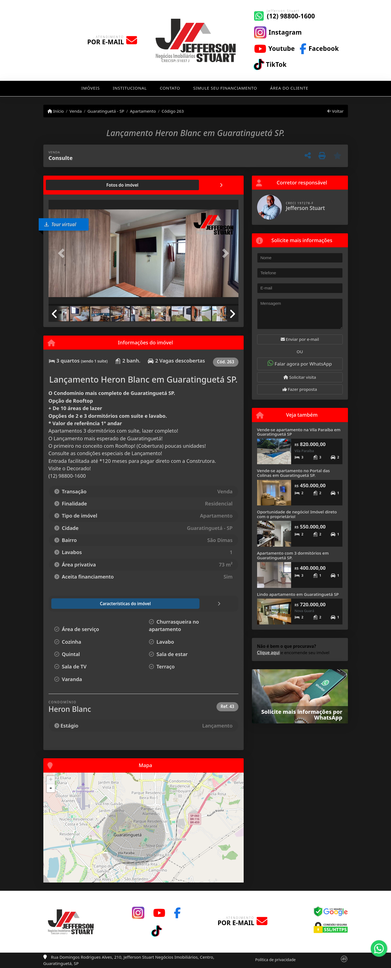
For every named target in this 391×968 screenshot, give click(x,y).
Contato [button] (170, 88)
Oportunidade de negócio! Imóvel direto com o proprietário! (297, 514)
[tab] (66, 185)
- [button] (51, 788)
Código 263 (173, 111)
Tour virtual (60, 224)
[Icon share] (278, 32)
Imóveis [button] (90, 88)
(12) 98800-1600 (291, 16)
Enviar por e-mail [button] (300, 339)
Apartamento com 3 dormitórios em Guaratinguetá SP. (293, 555)
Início (55, 111)
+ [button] (50, 780)
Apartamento (143, 111)
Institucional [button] (130, 88)
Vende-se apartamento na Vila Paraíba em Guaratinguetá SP (299, 432)
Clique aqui (268, 652)
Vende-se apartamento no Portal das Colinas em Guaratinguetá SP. (293, 473)
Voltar (335, 111)
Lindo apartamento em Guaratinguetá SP (298, 594)
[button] (63, 253)
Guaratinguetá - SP (106, 111)
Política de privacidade (275, 959)
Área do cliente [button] (289, 88)
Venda (75, 111)
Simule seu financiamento (225, 88)
